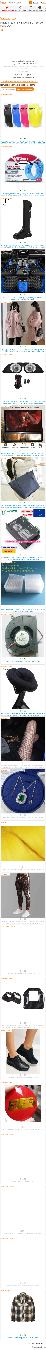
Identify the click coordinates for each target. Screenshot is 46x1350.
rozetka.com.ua (6, 1030)
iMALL (43, 1347)
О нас (32, 1343)
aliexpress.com (6, 94)
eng (40, 2)
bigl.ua (3, 822)
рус (44, 2)
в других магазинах (25, 89)
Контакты (40, 1343)
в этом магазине (8, 89)
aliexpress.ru (5, 718)
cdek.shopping (6, 1290)
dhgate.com (5, 874)
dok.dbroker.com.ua (8, 926)
